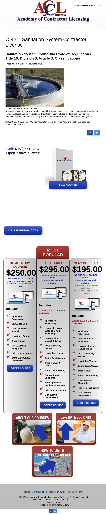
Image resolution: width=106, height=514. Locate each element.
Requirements (24, 26)
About (12, 26)
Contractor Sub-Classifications (79, 26)
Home (3, 26)
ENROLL (16, 33)
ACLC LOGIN (94, 5)
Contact (27, 33)
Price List (5, 33)
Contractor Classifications (47, 26)
